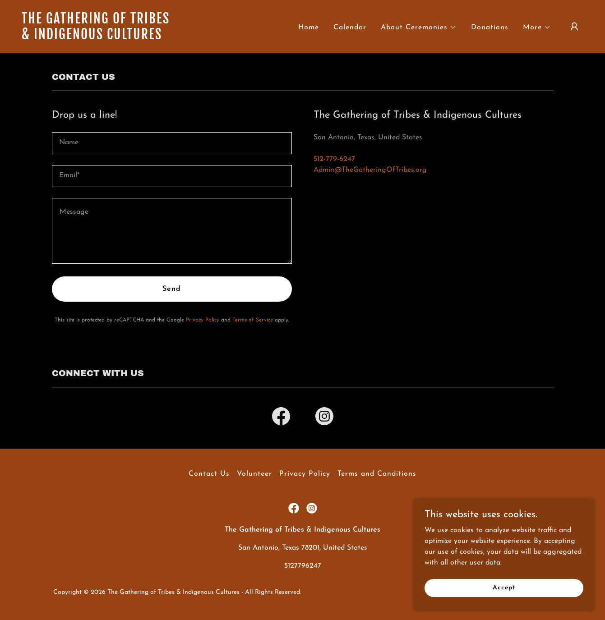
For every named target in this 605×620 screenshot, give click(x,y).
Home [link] (308, 27)
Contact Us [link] (209, 474)
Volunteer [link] (254, 474)
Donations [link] (489, 27)
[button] (419, 27)
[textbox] (172, 143)
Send (171, 289)
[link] (100, 37)
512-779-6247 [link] (334, 159)
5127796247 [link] (302, 565)
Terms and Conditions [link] (376, 474)
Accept (504, 587)
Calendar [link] (349, 27)
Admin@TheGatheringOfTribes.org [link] (370, 170)
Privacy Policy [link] (202, 320)
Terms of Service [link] (252, 320)
